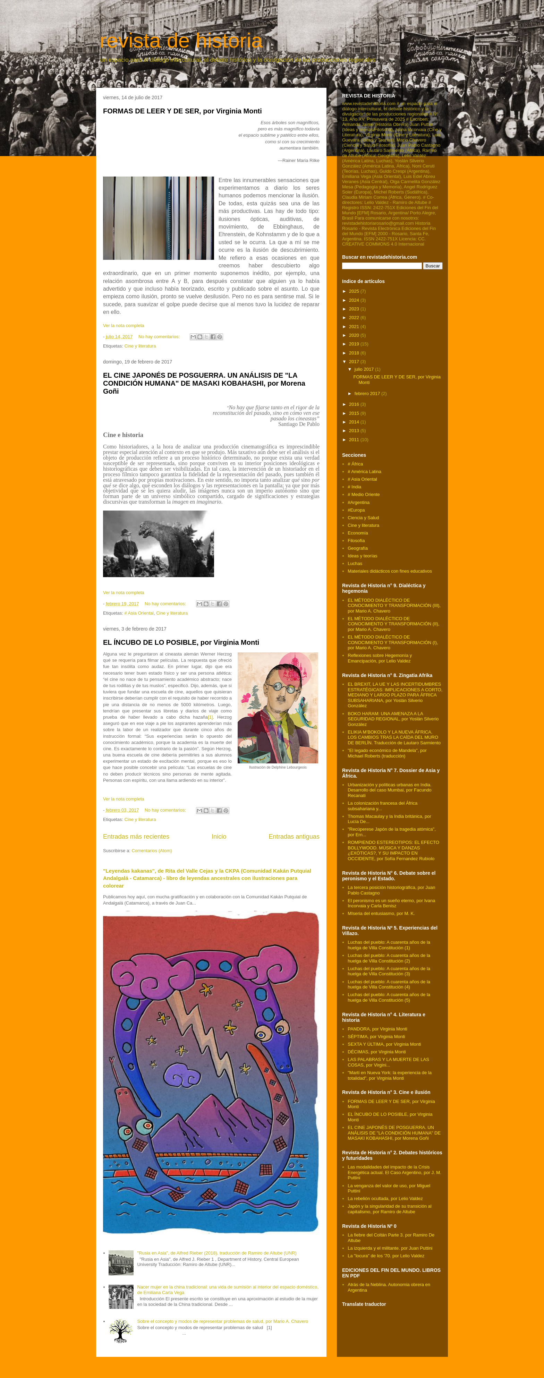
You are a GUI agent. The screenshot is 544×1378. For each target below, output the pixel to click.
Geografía (358, 548)
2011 (354, 439)
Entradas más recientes (136, 836)
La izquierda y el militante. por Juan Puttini (390, 1248)
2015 (354, 413)
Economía (358, 533)
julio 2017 (365, 369)
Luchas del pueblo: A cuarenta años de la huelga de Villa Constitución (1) (389, 945)
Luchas (355, 563)
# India (354, 486)
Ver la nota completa (123, 325)
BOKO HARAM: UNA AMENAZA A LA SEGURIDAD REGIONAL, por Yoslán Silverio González (393, 719)
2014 (354, 422)
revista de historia (181, 40)
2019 (354, 343)
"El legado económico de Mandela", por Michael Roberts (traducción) (387, 753)
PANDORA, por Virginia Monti (377, 1029)
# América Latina (364, 471)
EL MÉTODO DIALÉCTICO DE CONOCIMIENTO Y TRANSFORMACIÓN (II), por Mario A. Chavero (393, 624)
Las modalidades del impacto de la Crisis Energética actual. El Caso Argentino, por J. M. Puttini (394, 1172)
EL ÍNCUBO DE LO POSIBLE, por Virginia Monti (181, 642)
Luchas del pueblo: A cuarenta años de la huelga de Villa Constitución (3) (389, 971)
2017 (354, 361)
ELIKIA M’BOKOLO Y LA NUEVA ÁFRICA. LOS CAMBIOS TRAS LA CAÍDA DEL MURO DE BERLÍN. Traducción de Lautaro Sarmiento (394, 737)
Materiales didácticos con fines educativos (390, 571)
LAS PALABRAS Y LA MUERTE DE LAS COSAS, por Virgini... (388, 1062)
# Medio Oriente (364, 494)
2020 (354, 335)
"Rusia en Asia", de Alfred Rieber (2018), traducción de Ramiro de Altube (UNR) (216, 1253)
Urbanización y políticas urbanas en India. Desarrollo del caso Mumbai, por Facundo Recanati (389, 790)
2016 (354, 404)
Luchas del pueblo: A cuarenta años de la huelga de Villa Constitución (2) (389, 958)
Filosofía (356, 540)
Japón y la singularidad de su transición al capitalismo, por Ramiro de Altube (389, 1209)
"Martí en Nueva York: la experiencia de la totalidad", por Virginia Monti (390, 1075)
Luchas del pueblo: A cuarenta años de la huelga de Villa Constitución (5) (389, 997)
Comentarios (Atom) (151, 850)
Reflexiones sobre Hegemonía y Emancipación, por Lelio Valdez (380, 658)
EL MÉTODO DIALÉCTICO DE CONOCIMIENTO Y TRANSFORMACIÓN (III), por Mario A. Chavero (394, 606)
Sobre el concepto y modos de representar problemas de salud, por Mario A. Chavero (222, 1321)
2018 (354, 353)
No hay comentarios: (159, 336)
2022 (354, 317)
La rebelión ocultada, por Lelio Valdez (385, 1198)
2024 (354, 300)
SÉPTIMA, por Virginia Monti (376, 1036)
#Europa (356, 510)
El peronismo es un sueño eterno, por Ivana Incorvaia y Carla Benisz (391, 903)
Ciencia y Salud (363, 517)
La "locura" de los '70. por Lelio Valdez (386, 1255)
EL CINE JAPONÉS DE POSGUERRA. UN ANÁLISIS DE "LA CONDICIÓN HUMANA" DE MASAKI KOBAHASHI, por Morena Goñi (204, 383)
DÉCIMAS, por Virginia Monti (377, 1051)
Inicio (219, 836)
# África (355, 464)
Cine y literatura (140, 346)
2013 (354, 430)
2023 (354, 308)
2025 (354, 291)
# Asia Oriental (139, 613)
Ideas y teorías (362, 555)
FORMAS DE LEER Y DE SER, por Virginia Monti (182, 111)
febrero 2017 (368, 393)
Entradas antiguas (294, 836)
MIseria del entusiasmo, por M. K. (381, 913)
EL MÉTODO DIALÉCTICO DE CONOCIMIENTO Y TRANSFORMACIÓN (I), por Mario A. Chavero (393, 642)
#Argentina (358, 502)
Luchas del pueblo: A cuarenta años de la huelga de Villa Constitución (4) (389, 984)
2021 (354, 326)
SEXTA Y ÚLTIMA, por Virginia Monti (384, 1044)
